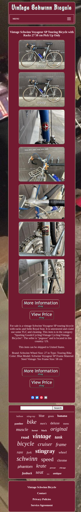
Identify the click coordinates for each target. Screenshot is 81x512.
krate (41, 466)
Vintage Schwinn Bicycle (41, 487)
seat (39, 472)
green (51, 416)
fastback (27, 473)
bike (32, 421)
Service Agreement (42, 505)
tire (48, 474)
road (25, 437)
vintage (42, 436)
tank (58, 437)
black (44, 430)
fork (29, 452)
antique (57, 473)
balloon (19, 416)
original (58, 429)
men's (43, 423)
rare (20, 452)
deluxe (55, 423)
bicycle (25, 443)
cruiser (45, 444)
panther (19, 423)
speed (47, 459)
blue (41, 416)
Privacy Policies (42, 499)
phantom (25, 466)
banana (62, 416)
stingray (45, 451)
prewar (53, 468)
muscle (22, 429)
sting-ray (31, 416)
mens (66, 423)
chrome (62, 460)
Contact (41, 493)
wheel (63, 452)
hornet (35, 430)
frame (61, 444)
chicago (62, 468)
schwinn (27, 458)
